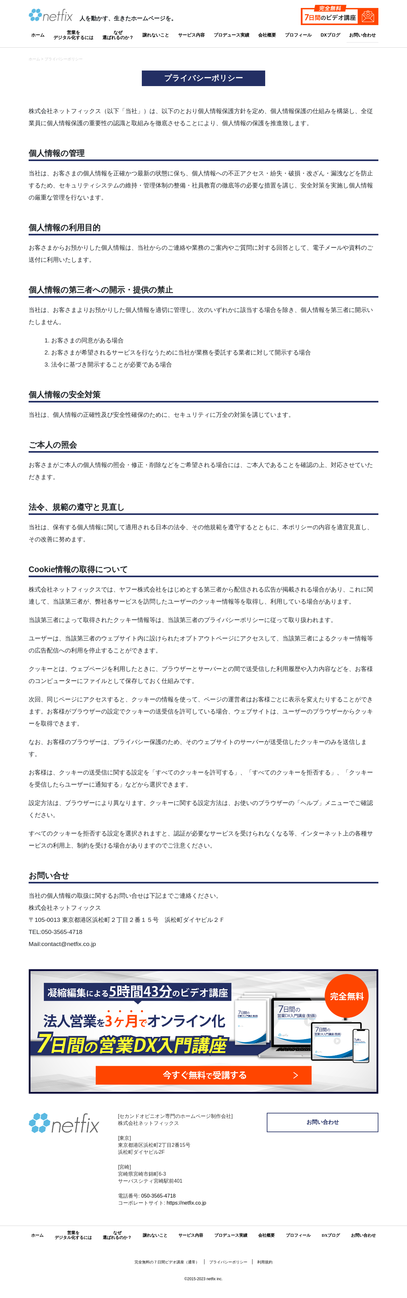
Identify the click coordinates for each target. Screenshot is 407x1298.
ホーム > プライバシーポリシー (56, 59)
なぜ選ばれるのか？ (118, 34)
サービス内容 (191, 34)
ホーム (38, 34)
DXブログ (330, 34)
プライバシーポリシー (228, 1262)
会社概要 (267, 34)
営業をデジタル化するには (73, 34)
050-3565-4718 (158, 1196)
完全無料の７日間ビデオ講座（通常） (167, 1262)
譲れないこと (155, 34)
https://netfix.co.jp (186, 1203)
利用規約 (264, 1262)
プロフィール (298, 34)
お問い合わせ (362, 34)
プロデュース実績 (231, 34)
